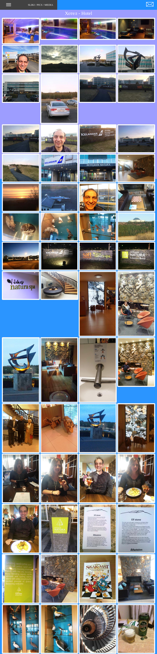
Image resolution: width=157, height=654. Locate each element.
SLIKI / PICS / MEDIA (29, 6)
